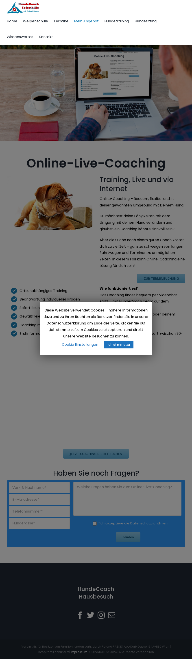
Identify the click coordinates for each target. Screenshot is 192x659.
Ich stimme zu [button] (118, 344)
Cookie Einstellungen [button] (80, 344)
